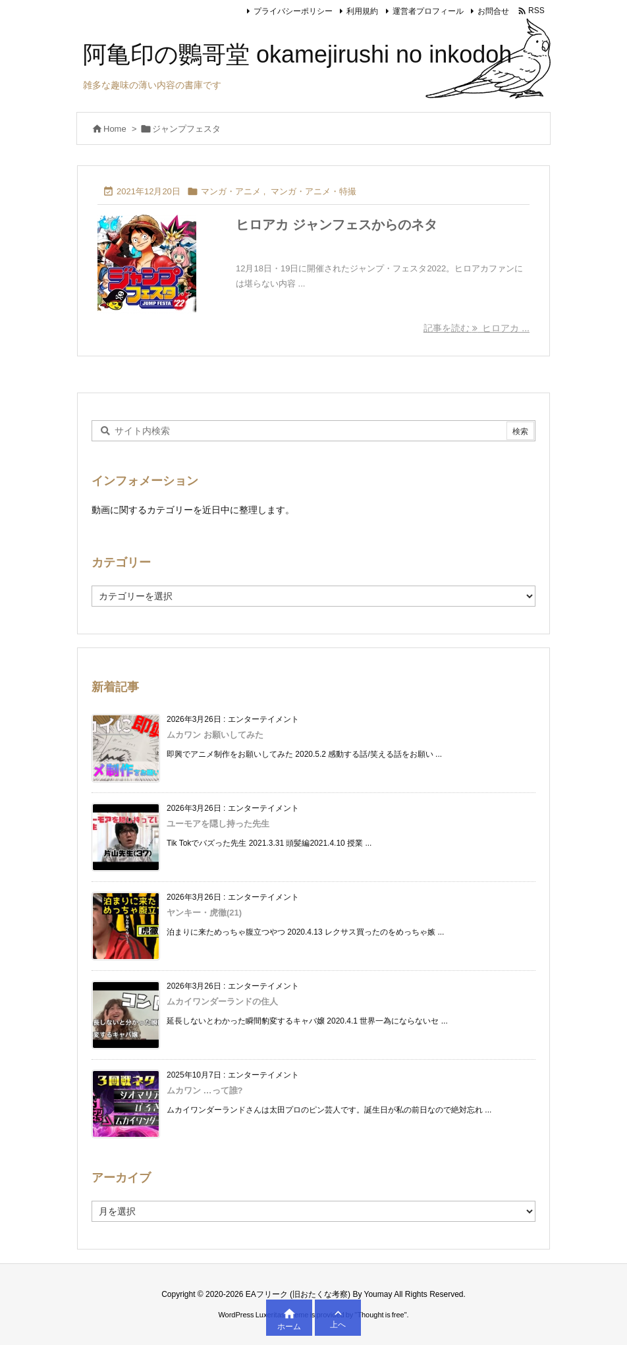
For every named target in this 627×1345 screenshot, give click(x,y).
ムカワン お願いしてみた (215, 735)
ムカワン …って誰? (205, 1090)
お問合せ (493, 11)
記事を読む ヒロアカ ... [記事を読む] (476, 328)
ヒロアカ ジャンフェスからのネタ (336, 224)
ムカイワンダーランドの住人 (222, 1001)
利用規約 (362, 11)
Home (114, 129)
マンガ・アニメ (231, 191)
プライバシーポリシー (293, 11)
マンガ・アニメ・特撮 (313, 191)
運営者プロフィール (428, 11)
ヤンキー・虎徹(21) (204, 913)
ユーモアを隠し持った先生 (218, 824)
